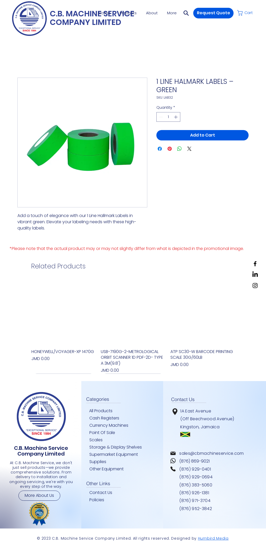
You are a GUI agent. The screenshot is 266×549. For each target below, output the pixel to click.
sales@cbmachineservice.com (211, 453)
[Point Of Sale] (104, 432)
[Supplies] (99, 461)
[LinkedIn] (255, 274)
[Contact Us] (103, 492)
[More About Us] (39, 496)
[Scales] (99, 440)
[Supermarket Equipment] (117, 454)
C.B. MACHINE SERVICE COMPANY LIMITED (92, 18)
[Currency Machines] (111, 425)
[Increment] (176, 116)
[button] (186, 13)
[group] (133, 327)
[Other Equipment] (109, 469)
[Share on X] (189, 149)
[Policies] (103, 500)
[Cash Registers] (109, 418)
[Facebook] (255, 263)
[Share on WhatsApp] (179, 149)
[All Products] (103, 411)
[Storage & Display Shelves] (117, 447)
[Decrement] (160, 116)
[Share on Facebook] (160, 149)
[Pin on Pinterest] (170, 149)
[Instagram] (255, 285)
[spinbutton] (168, 116)
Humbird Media (213, 538)
